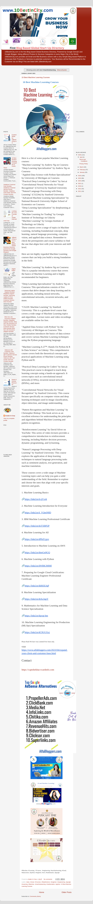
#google (68, 882)
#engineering (61, 882)
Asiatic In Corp (10, 415)
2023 (80, 181)
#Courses (38, 882)
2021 (80, 183)
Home (41, 892)
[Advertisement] (10, 97)
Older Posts (67, 892)
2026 (80, 155)
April (81, 157)
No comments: (48, 879)
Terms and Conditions (83, 160)
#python (58, 884)
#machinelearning (40, 884)
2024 (80, 178)
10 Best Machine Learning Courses (36, 77)
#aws (28, 882)
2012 (80, 188)
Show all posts (62, 70)
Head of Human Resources (14, 382)
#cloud (32, 882)
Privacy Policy (83, 163)
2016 (80, 186)
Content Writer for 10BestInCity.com (14, 139)
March (82, 167)
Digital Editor (14, 269)
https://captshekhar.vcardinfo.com (38, 669)
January (82, 172)
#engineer (54, 882)
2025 (80, 175)
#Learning (25, 884)
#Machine (31, 884)
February (83, 169)
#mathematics (50, 884)
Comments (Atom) (35, 896)
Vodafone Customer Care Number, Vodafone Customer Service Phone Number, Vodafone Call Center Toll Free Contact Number (10, 189)
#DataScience (46, 882)
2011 (80, 191)
